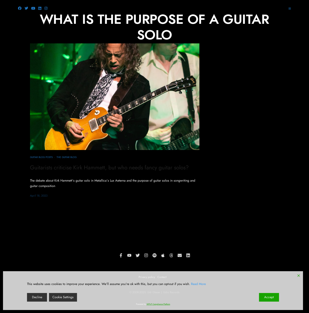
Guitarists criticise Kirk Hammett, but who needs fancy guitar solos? (109, 168)
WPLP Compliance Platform (158, 304)
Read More (198, 284)
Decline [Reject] (37, 297)
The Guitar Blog (67, 157)
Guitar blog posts (41, 157)
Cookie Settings (63, 297)
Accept (269, 297)
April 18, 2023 (39, 195)
